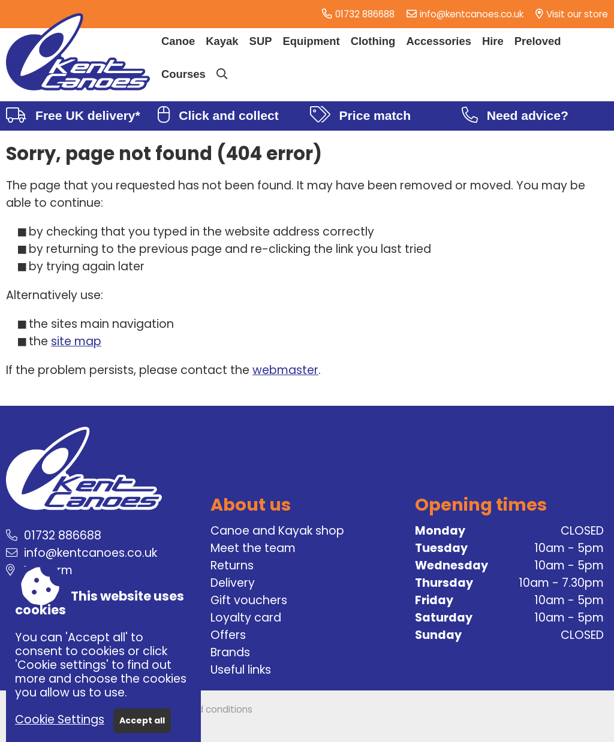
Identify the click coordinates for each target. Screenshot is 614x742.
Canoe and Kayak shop (277, 531)
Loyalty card (245, 618)
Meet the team (253, 548)
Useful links (240, 670)
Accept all (142, 720)
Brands (230, 652)
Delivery (232, 583)
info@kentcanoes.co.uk (471, 14)
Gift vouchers (248, 600)
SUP (260, 41)
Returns (232, 565)
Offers (228, 635)
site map (76, 341)
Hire (493, 41)
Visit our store (577, 14)
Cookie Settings (59, 719)
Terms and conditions (203, 709)
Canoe (178, 41)
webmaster (285, 370)
